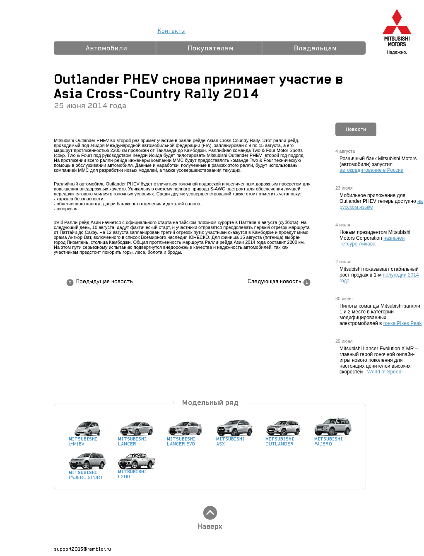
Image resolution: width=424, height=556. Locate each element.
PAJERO (333, 439)
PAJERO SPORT (87, 473)
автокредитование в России (371, 170)
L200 (136, 472)
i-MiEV (87, 439)
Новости (356, 129)
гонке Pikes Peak (402, 323)
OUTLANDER (284, 439)
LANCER (136, 439)
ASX (234, 439)
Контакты (171, 31)
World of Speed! (385, 372)
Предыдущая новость (104, 281)
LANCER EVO (185, 439)
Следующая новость (274, 281)
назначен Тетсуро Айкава (372, 241)
